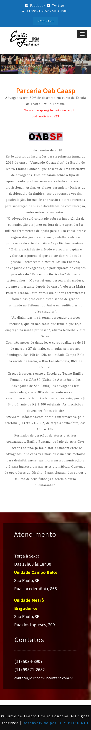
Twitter (55, 5)
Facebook (35, 5)
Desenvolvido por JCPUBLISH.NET (56, 722)
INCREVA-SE (46, 21)
